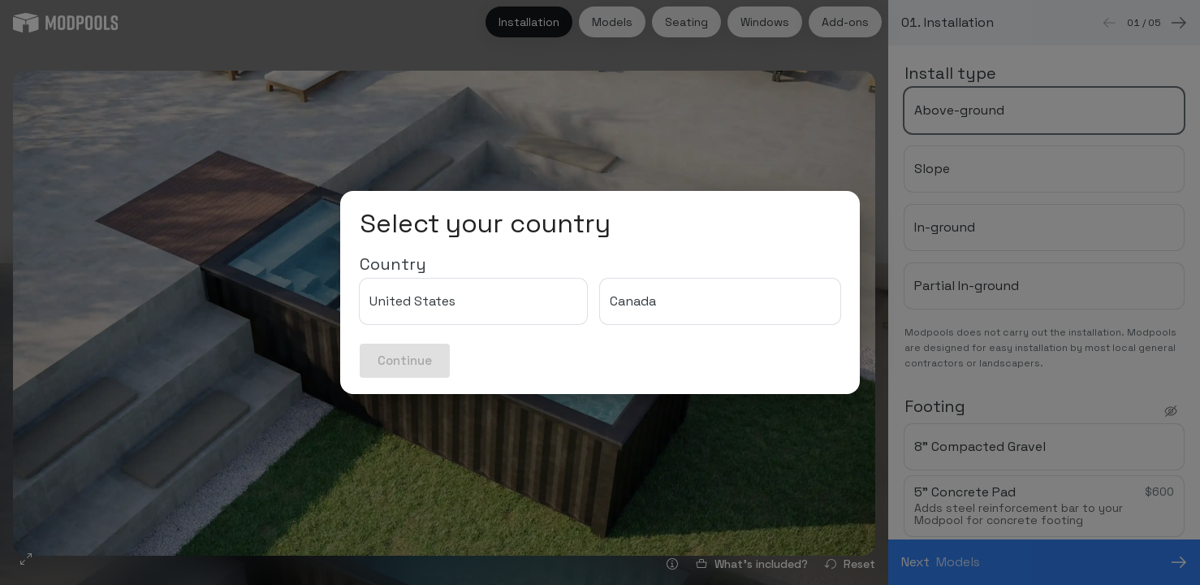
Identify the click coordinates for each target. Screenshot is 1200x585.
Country (393, 264)
